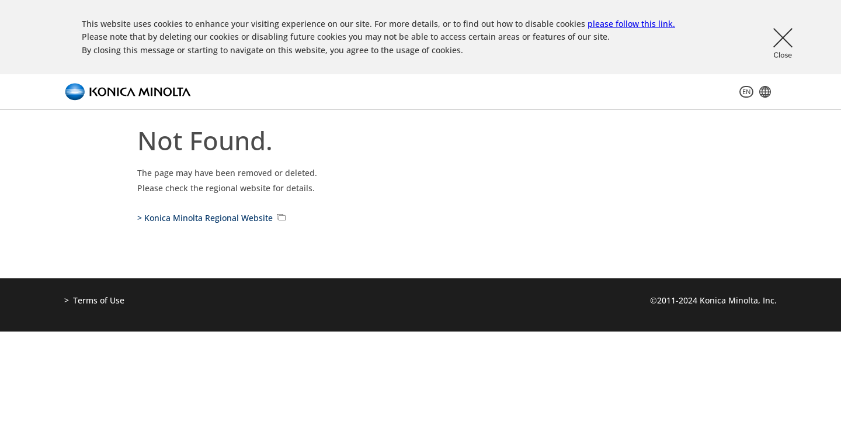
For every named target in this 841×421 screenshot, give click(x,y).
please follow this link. (631, 23)
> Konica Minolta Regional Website (205, 217)
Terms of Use (98, 300)
